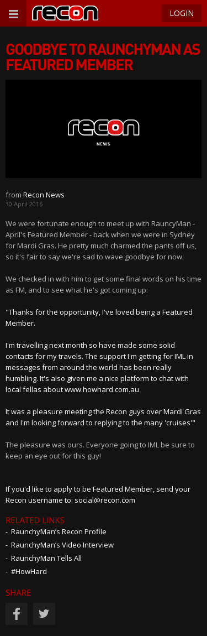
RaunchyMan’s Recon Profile (59, 531)
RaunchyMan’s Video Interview (62, 545)
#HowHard (29, 571)
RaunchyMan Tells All (46, 558)
